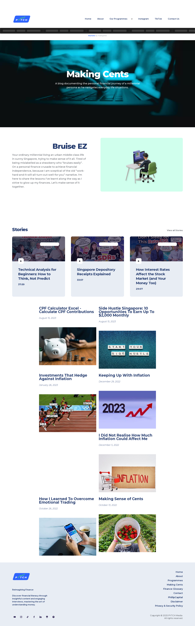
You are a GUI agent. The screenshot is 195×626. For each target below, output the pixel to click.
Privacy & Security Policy (169, 605)
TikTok (158, 19)
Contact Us (173, 19)
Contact (178, 593)
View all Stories (175, 230)
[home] (22, 19)
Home (88, 19)
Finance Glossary (173, 589)
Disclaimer (177, 601)
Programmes (175, 580)
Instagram (143, 19)
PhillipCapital (175, 597)
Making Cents (175, 584)
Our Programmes (118, 19)
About (100, 19)
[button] (121, 19)
